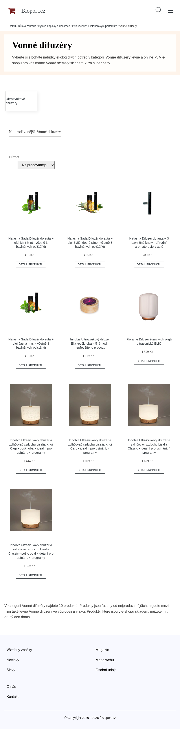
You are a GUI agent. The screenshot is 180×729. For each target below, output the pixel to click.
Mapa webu (105, 660)
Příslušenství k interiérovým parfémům (94, 26)
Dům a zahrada (27, 26)
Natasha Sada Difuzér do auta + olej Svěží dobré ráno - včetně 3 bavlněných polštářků (89, 242)
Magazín (102, 650)
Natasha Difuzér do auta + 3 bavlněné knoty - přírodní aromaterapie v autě (149, 242)
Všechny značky (19, 650)
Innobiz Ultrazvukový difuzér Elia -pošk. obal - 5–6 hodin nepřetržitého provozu (90, 343)
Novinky (13, 660)
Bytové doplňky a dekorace (54, 26)
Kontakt (12, 697)
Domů (12, 26)
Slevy (11, 670)
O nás (11, 687)
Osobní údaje (106, 670)
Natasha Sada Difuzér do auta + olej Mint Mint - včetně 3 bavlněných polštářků (30, 242)
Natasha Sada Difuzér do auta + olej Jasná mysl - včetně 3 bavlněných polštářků (30, 343)
